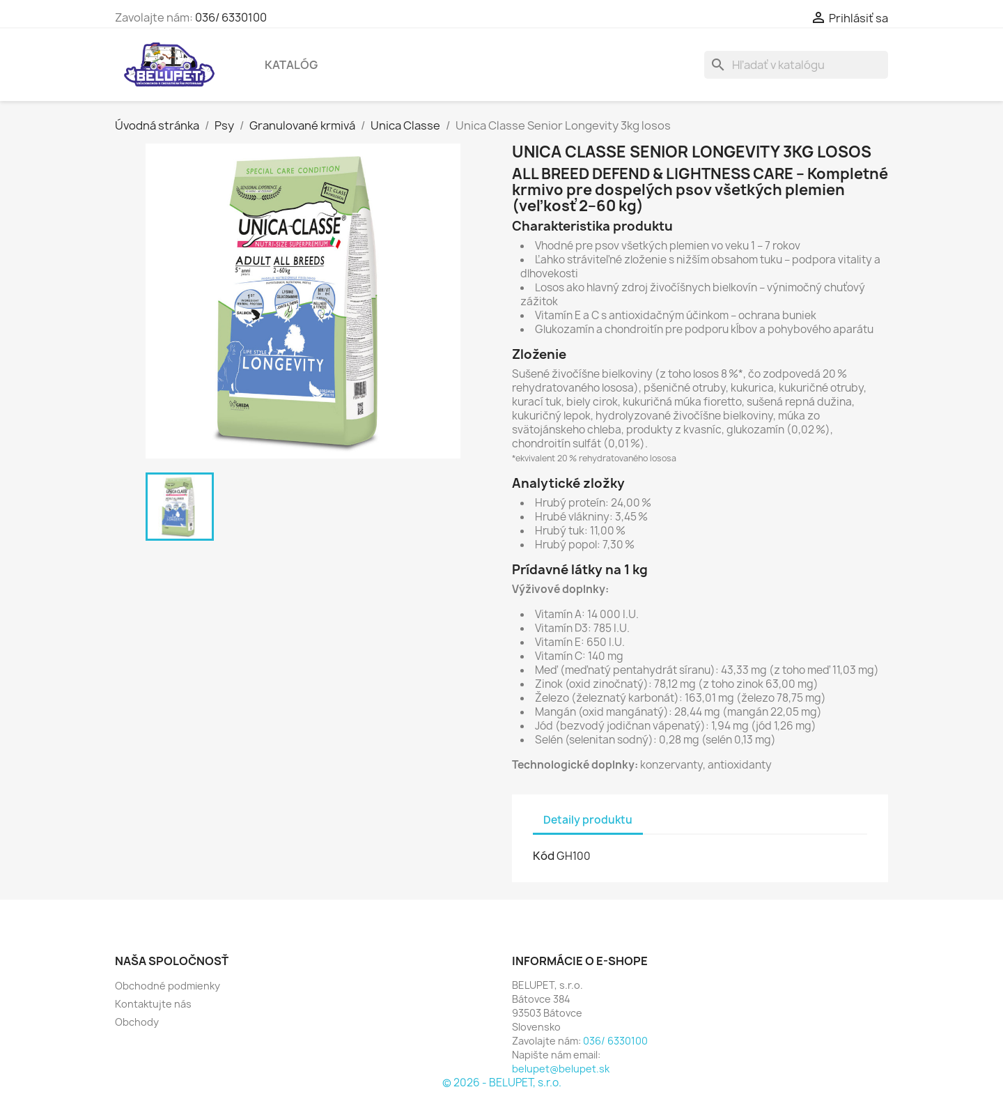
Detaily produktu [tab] (587, 820)
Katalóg (291, 64)
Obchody (137, 1022)
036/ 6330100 (231, 17)
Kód (543, 856)
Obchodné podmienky (167, 985)
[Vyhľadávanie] (796, 65)
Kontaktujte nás (153, 1003)
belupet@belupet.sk (560, 1068)
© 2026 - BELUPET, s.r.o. (501, 1082)
